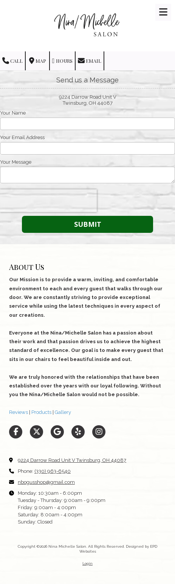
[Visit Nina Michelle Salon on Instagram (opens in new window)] (98, 431)
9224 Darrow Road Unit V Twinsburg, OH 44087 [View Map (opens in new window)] (72, 460)
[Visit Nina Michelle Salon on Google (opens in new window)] (57, 431)
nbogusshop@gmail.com (46, 482)
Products (40, 412)
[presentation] (48, 200)
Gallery (62, 412)
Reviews (18, 412)
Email (89, 61)
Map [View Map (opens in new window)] (37, 61)
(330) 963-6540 (52, 471)
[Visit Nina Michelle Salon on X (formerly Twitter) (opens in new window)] (36, 431)
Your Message (15, 162)
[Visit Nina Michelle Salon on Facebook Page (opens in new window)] (15, 431)
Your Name (13, 113)
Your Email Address (22, 137)
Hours (62, 61)
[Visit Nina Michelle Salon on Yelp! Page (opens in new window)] (78, 431)
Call (12, 61)
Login (87, 563)
